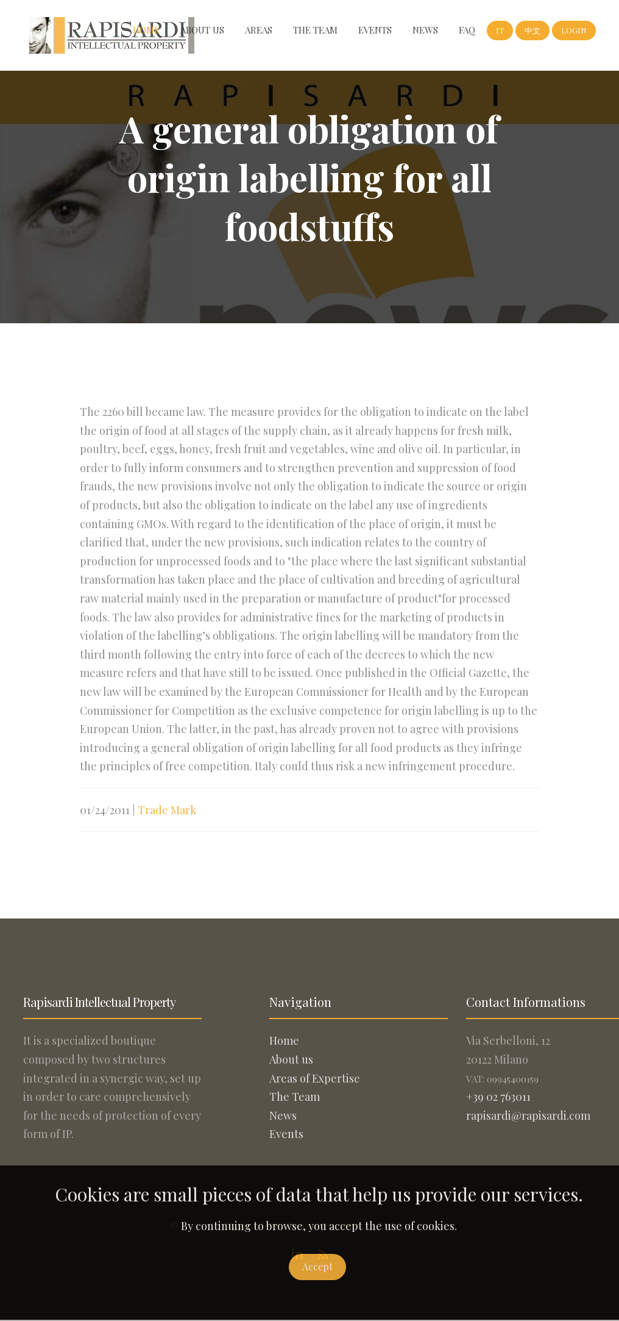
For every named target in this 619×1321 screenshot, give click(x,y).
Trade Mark (167, 815)
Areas (258, 30)
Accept (317, 1266)
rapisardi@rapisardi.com (528, 1115)
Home (146, 30)
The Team (315, 30)
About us (202, 30)
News (425, 30)
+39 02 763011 (498, 1096)
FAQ (467, 30)
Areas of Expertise (314, 1078)
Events (375, 30)
